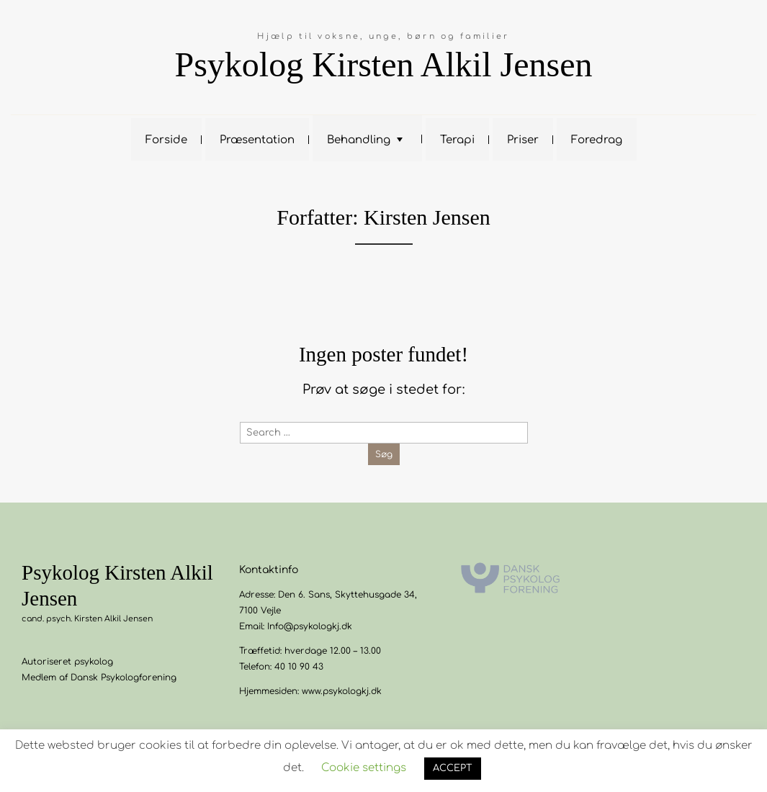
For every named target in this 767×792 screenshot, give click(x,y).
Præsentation (257, 140)
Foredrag (596, 140)
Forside (166, 140)
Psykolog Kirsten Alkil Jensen (383, 64)
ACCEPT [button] (452, 768)
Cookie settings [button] (363, 768)
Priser (523, 140)
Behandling (358, 140)
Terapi (457, 140)
